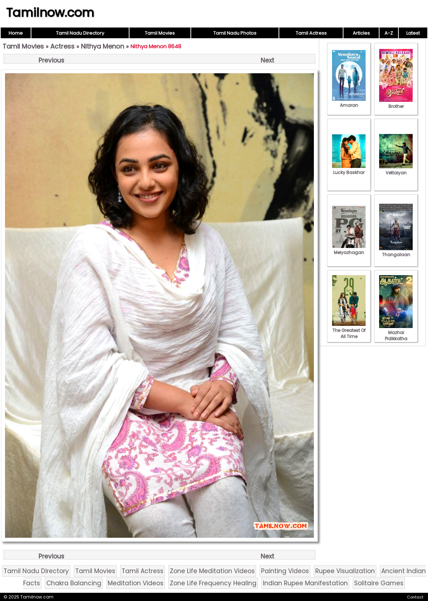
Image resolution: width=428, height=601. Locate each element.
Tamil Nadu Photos (234, 33)
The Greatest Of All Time (349, 330)
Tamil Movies (160, 33)
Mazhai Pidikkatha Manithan (396, 335)
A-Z (388, 33)
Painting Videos (285, 571)
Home (16, 33)
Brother (396, 103)
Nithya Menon (102, 46)
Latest (413, 33)
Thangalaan (396, 251)
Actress (62, 46)
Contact (415, 597)
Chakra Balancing (73, 583)
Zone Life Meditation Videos (212, 571)
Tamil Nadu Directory (80, 33)
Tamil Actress (311, 33)
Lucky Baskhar (349, 169)
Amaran (349, 102)
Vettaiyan (396, 170)
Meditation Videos (135, 583)
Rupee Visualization (345, 571)
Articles (361, 33)
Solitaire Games (378, 583)
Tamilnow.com (50, 12)
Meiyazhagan (349, 249)
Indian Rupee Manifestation (305, 583)
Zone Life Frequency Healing (213, 583)
